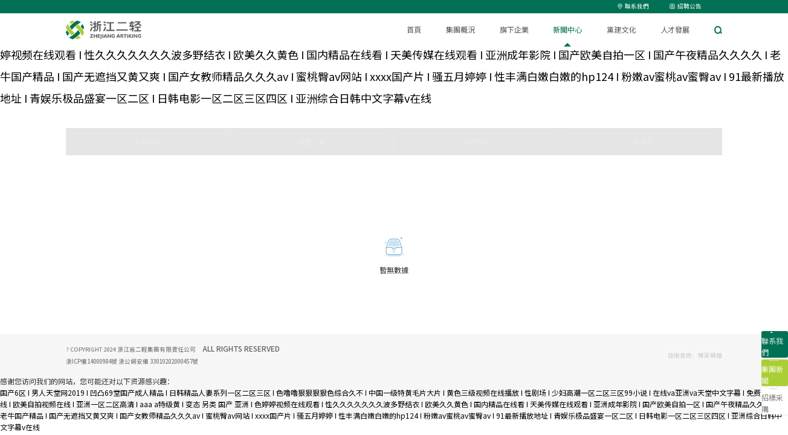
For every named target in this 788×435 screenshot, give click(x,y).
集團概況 (460, 29)
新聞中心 (567, 29)
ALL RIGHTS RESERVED (241, 348)
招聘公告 (686, 6)
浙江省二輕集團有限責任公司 (157, 349)
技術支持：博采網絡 (695, 355)
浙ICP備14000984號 (91, 361)
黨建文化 (621, 29)
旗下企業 (514, 29)
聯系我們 (633, 6)
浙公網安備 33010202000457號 (157, 361)
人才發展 (675, 29)
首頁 (414, 29)
